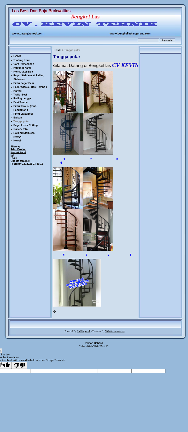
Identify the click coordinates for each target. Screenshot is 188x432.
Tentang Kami (21, 60)
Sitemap (15, 146)
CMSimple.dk (83, 331)
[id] (13, 155)
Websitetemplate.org (115, 331)
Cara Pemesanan (23, 63)
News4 (17, 136)
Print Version (18, 149)
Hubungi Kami (22, 67)
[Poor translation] (19, 365)
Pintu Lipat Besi (23, 113)
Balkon (17, 117)
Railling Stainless (24, 132)
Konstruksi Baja (23, 71)
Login (14, 158)
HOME (57, 50)
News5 (17, 140)
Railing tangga (22, 98)
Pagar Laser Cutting (25, 125)
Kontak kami (18, 152)
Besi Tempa (20, 102)
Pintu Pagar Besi (23, 83)
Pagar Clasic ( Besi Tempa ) (30, 86)
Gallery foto (20, 129)
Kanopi (17, 90)
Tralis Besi (20, 94)
